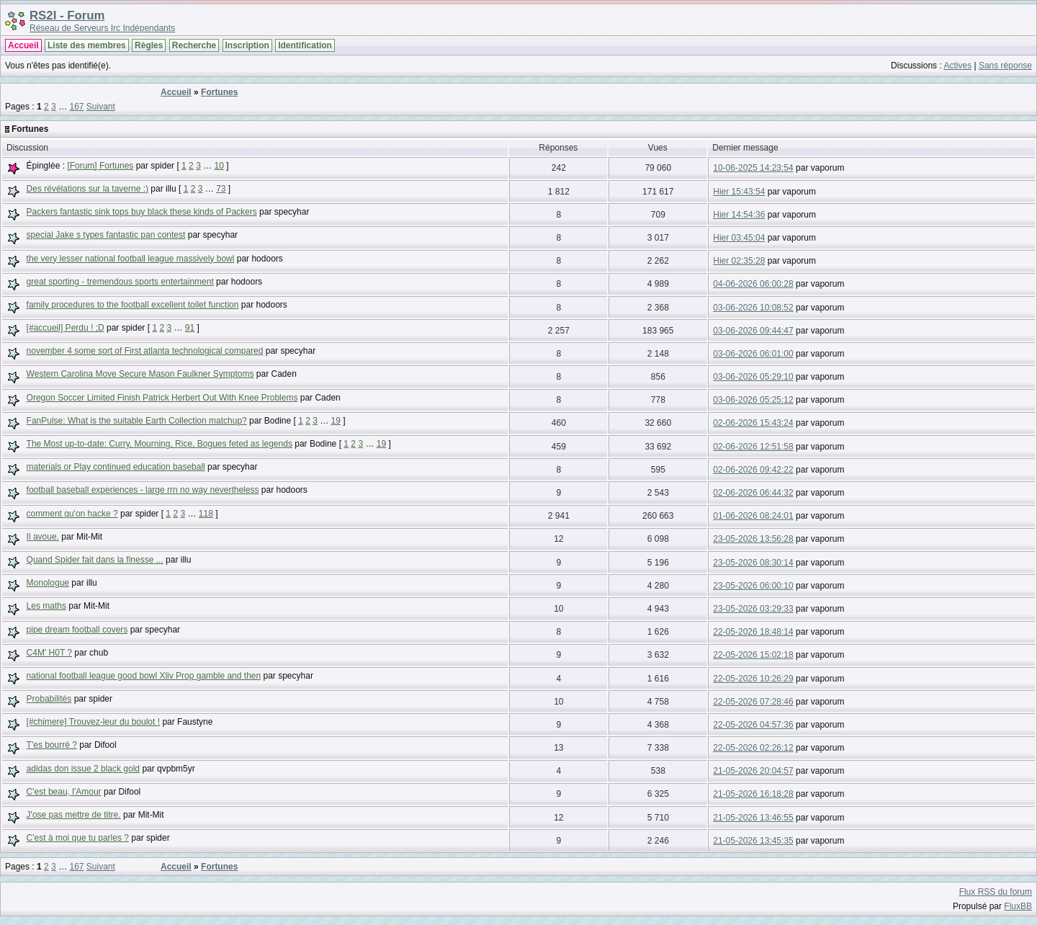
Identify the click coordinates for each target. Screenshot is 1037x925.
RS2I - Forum (67, 15)
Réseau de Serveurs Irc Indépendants (102, 28)
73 (220, 189)
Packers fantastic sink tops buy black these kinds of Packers (142, 212)
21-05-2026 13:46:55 (753, 818)
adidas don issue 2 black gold (83, 769)
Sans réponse (1005, 66)
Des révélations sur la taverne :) (87, 189)
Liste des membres (87, 45)
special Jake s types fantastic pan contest (106, 235)
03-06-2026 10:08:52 (753, 308)
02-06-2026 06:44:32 (753, 493)
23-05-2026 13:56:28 (753, 539)
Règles (149, 45)
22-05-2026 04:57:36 (753, 725)
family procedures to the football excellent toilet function (133, 305)
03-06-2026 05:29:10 (753, 377)
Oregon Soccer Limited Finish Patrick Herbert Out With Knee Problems (162, 398)
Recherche (194, 45)
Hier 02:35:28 (739, 261)
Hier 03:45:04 (739, 238)
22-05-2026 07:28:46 (753, 702)
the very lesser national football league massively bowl (131, 259)
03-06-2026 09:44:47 (753, 331)
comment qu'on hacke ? (72, 514)
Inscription (247, 45)
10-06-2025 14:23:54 (753, 168)
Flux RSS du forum (995, 892)
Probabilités (49, 699)
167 (76, 107)
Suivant (100, 107)
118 (206, 514)
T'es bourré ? (52, 745)
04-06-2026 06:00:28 (753, 284)
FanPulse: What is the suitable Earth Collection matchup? (137, 421)
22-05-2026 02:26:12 (753, 748)
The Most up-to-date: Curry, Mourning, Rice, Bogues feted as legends (159, 444)
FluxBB (1018, 906)
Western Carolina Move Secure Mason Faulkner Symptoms (140, 374)
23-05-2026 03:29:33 (753, 609)
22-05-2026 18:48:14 (753, 632)
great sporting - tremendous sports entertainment (120, 282)
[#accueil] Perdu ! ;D (65, 328)
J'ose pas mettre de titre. (74, 815)
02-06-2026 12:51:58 (753, 447)
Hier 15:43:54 (739, 192)
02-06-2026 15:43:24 (753, 423)
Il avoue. (43, 537)
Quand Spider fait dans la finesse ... (95, 560)
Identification (305, 45)
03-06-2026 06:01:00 (753, 354)
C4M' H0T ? (49, 653)
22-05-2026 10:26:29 (753, 679)
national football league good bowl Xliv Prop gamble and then (144, 676)
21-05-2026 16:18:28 (753, 794)
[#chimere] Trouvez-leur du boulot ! (93, 722)
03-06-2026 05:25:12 (753, 400)
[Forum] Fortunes (100, 166)
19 (336, 421)
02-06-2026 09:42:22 (753, 470)
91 (189, 328)
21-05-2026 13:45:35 (753, 841)
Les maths (46, 606)
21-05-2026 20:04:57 (753, 771)
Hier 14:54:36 (739, 215)
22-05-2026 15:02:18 (753, 655)
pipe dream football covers (77, 630)
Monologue (48, 583)
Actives (957, 66)
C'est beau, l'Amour (64, 792)
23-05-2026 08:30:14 (753, 563)
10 (219, 166)
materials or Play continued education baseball (116, 467)
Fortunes (219, 92)
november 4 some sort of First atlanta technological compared (145, 351)
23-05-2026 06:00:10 (753, 586)
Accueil (23, 45)
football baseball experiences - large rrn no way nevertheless (143, 490)
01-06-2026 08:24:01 (753, 516)
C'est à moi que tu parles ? (78, 838)
